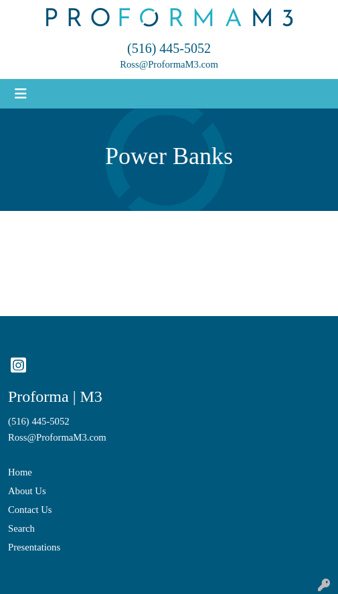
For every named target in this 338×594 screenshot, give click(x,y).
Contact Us (30, 509)
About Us (27, 491)
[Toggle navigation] (21, 93)
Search (21, 528)
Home (20, 472)
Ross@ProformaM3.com (169, 64)
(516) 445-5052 (169, 48)
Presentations (34, 547)
